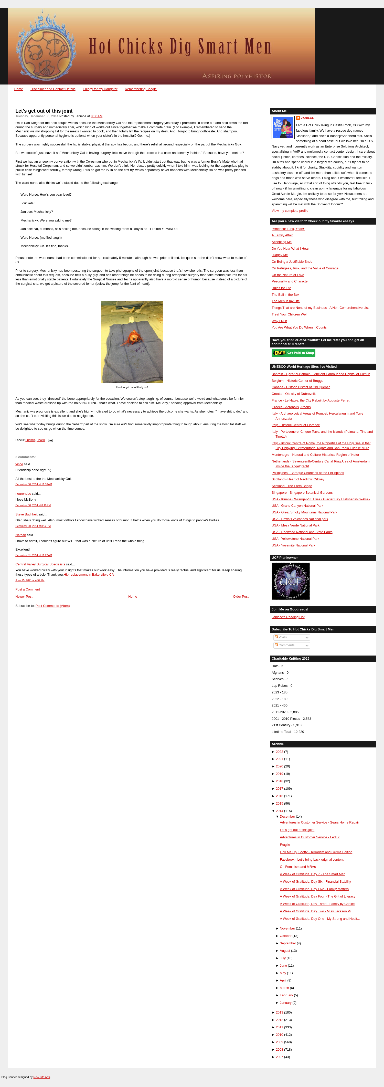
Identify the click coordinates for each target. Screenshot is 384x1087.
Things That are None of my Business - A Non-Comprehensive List (320, 308)
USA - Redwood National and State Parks (302, 532)
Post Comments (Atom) (53, 606)
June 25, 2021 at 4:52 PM (29, 580)
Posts (281, 637)
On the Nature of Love (288, 275)
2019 (279, 774)
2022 (279, 752)
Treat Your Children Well (289, 314)
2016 (279, 796)
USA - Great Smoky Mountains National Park (304, 512)
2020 (279, 766)
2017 (279, 788)
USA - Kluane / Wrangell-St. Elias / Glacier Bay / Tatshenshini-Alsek (321, 499)
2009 (279, 1042)
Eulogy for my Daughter (100, 89)
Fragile (285, 845)
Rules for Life (281, 288)
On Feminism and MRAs (298, 867)
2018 (279, 781)
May (283, 973)
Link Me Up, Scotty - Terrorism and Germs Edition (316, 852)
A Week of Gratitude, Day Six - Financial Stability (315, 881)
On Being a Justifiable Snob (292, 261)
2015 (279, 803)
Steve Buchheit (26, 514)
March (284, 988)
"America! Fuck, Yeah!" (288, 229)
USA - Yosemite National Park (293, 545)
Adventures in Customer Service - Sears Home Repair (319, 822)
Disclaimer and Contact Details (53, 89)
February (286, 995)
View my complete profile (290, 211)
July (283, 958)
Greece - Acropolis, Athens (291, 407)
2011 (279, 1027)
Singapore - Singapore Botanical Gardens (302, 492)
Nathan (20, 535)
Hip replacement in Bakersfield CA (89, 574)
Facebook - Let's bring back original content (312, 859)
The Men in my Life (286, 301)
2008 (279, 1049)
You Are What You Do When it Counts (299, 327)
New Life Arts (42, 1077)
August (285, 951)
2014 (279, 811)
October (286, 936)
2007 (279, 1057)
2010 (279, 1035)
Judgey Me (280, 255)
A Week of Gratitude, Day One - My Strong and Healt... (320, 919)
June (283, 965)
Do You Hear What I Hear (290, 248)
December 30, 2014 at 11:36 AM (33, 484)
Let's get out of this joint (43, 111)
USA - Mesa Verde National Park (295, 525)
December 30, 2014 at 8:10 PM (33, 505)
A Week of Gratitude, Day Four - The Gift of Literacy (318, 896)
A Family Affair (282, 235)
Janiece (307, 118)
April (283, 980)
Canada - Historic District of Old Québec (301, 387)
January (286, 1003)
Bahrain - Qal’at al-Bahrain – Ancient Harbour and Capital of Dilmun (321, 374)
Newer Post (23, 596)
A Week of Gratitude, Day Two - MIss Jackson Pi (315, 911)
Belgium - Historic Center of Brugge (297, 381)
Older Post (241, 596)
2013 (279, 1012)
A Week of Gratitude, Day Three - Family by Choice (317, 904)
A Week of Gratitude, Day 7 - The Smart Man (312, 874)
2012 (279, 1020)
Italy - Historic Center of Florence (296, 425)
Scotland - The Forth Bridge (292, 486)
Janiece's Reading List (288, 617)
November (287, 928)
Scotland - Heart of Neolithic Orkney (298, 479)
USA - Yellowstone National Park (295, 539)
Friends (30, 440)
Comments (285, 645)
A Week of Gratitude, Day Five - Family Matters (314, 889)
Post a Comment (27, 589)
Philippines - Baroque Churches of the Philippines (308, 473)
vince (19, 464)
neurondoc (23, 493)
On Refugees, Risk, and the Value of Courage (305, 268)
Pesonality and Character (290, 281)
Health (41, 440)
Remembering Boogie (141, 89)
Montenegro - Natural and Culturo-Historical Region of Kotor (315, 455)
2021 (279, 759)
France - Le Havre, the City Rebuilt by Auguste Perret (310, 400)
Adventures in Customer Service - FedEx (310, 837)
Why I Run (279, 321)
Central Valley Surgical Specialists (40, 564)
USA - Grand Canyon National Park (297, 506)
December (287, 816)
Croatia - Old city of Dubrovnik (294, 394)
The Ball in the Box (285, 295)
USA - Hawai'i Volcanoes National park (300, 519)
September (288, 943)
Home (18, 89)
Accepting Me (282, 242)
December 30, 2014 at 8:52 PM (33, 526)
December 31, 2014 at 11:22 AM (33, 555)
